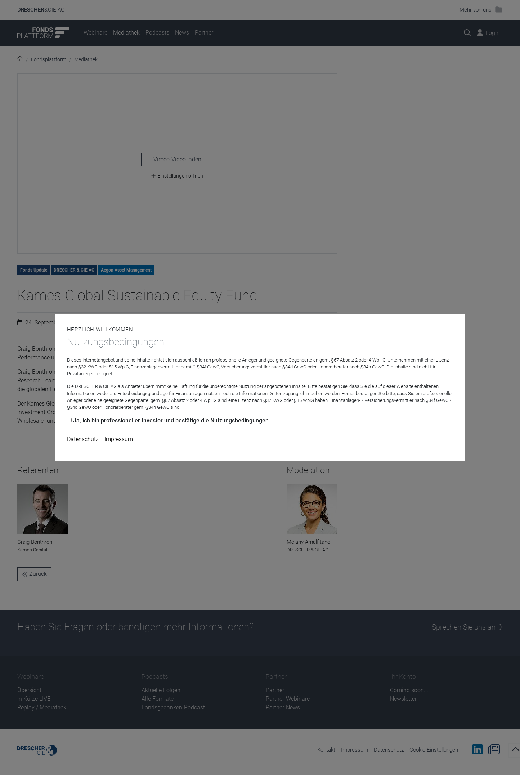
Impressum (118, 439)
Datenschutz (83, 439)
